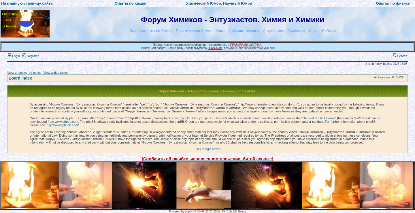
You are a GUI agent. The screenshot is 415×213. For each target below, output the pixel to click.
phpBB (189, 211)
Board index (20, 78)
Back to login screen (207, 149)
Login (14, 56)
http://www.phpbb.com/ (63, 125)
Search (400, 56)
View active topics (55, 72)
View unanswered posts (24, 72)
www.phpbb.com (66, 121)
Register (30, 56)
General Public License (319, 118)
